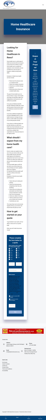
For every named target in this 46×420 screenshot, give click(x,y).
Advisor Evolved (28, 411)
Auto (11, 248)
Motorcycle (12, 254)
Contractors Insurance (19, 257)
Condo (12, 250)
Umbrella (12, 255)
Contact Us (4, 365)
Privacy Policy (5, 367)
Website (14, 294)
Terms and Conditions (7, 369)
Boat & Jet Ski (19, 254)
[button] (35, 107)
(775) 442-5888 (32, 345)
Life (18, 252)
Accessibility (5, 370)
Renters (19, 250)
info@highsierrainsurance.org (12, 351)
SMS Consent (12, 274)
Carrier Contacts (6, 364)
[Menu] (43, 4)
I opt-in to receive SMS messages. (14, 297)
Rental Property (12, 252)
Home (19, 248)
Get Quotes (4, 362)
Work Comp (12, 257)
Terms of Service (13, 292)
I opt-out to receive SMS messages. (13, 300)
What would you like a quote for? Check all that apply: (15, 246)
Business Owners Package (19, 255)
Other (12, 259)
